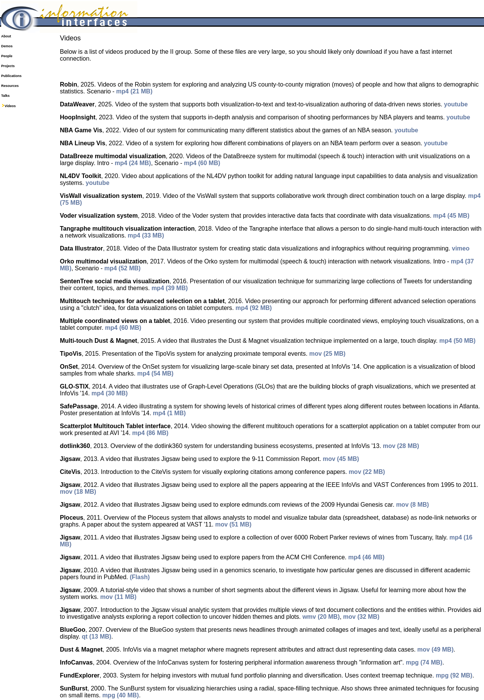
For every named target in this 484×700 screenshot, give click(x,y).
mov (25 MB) (327, 353)
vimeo (461, 248)
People (7, 56)
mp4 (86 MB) (150, 433)
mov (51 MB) (233, 524)
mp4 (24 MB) (133, 163)
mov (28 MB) (401, 446)
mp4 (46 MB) (366, 557)
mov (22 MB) (367, 472)
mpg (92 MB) (454, 675)
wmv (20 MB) (321, 616)
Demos (7, 46)
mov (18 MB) (78, 491)
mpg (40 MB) (120, 695)
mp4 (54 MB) (155, 373)
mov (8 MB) (412, 504)
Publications (11, 76)
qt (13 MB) (96, 636)
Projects (8, 66)
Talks (5, 96)
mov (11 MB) (118, 597)
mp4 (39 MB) (169, 288)
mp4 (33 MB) (146, 235)
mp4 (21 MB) (134, 91)
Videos (10, 106)
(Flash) (140, 577)
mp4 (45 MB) (451, 215)
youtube (456, 104)
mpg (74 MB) (424, 662)
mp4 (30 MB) (110, 393)
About (6, 36)
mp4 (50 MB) (457, 340)
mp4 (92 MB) (254, 308)
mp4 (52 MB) (122, 268)
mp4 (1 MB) (169, 413)
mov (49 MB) (435, 649)
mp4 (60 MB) (202, 163)
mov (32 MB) (361, 616)
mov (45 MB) (341, 459)
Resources (10, 86)
